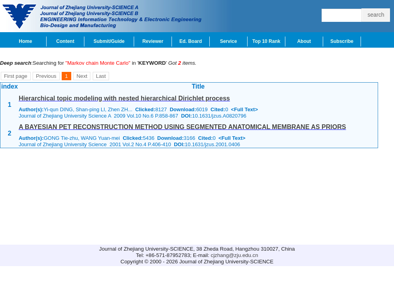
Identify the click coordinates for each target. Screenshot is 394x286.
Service (228, 41)
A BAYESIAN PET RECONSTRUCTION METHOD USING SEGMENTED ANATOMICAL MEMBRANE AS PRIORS (182, 127)
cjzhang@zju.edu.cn (234, 255)
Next (81, 76)
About (304, 41)
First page (15, 76)
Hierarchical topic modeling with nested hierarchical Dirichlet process (124, 98)
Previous (46, 76)
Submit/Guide (109, 41)
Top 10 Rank (266, 41)
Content (65, 41)
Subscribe (341, 41)
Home (25, 41)
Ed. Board (190, 41)
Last (101, 76)
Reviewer (153, 41)
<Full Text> (244, 109)
